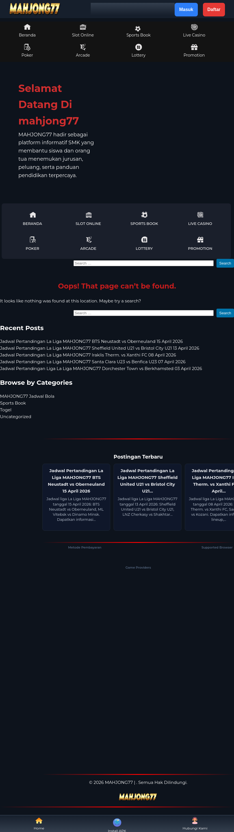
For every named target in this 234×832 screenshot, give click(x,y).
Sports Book (138, 32)
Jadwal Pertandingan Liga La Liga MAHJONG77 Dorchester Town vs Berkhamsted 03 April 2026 (101, 368)
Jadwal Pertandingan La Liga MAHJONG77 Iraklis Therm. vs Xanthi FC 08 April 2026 (88, 355)
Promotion (194, 51)
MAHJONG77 (119, 782)
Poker (27, 51)
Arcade (83, 51)
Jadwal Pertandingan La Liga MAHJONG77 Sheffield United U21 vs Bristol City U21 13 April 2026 (99, 348)
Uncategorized (15, 416)
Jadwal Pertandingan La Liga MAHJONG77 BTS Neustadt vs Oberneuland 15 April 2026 (91, 341)
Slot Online (83, 30)
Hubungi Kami (195, 823)
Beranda (27, 30)
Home (39, 823)
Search (225, 263)
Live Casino (194, 30)
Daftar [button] (213, 9)
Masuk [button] (186, 9)
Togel (6, 409)
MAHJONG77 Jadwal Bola (27, 396)
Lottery (138, 51)
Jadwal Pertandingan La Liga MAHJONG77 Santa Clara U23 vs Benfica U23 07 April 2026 (92, 361)
